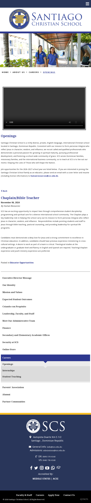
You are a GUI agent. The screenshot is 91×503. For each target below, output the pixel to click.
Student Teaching (11, 376)
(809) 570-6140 (49, 457)
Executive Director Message (17, 278)
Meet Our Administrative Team (18, 321)
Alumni (6, 394)
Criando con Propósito (14, 306)
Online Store (9, 349)
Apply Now (53, 495)
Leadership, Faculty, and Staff (18, 314)
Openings (49, 72)
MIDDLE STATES (41, 478)
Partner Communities (13, 401)
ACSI (55, 478)
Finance (6, 328)
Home (5, 72)
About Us (19, 72)
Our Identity (8, 285)
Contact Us (69, 495)
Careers (34, 72)
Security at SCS (10, 342)
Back (4, 191)
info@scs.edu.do (54, 447)
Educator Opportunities (22, 262)
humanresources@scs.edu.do (44, 176)
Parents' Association (13, 387)
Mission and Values (12, 292)
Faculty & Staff (24, 495)
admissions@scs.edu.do (54, 450)
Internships (8, 370)
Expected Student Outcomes (17, 299)
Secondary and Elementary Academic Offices (26, 335)
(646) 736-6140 (49, 460)
